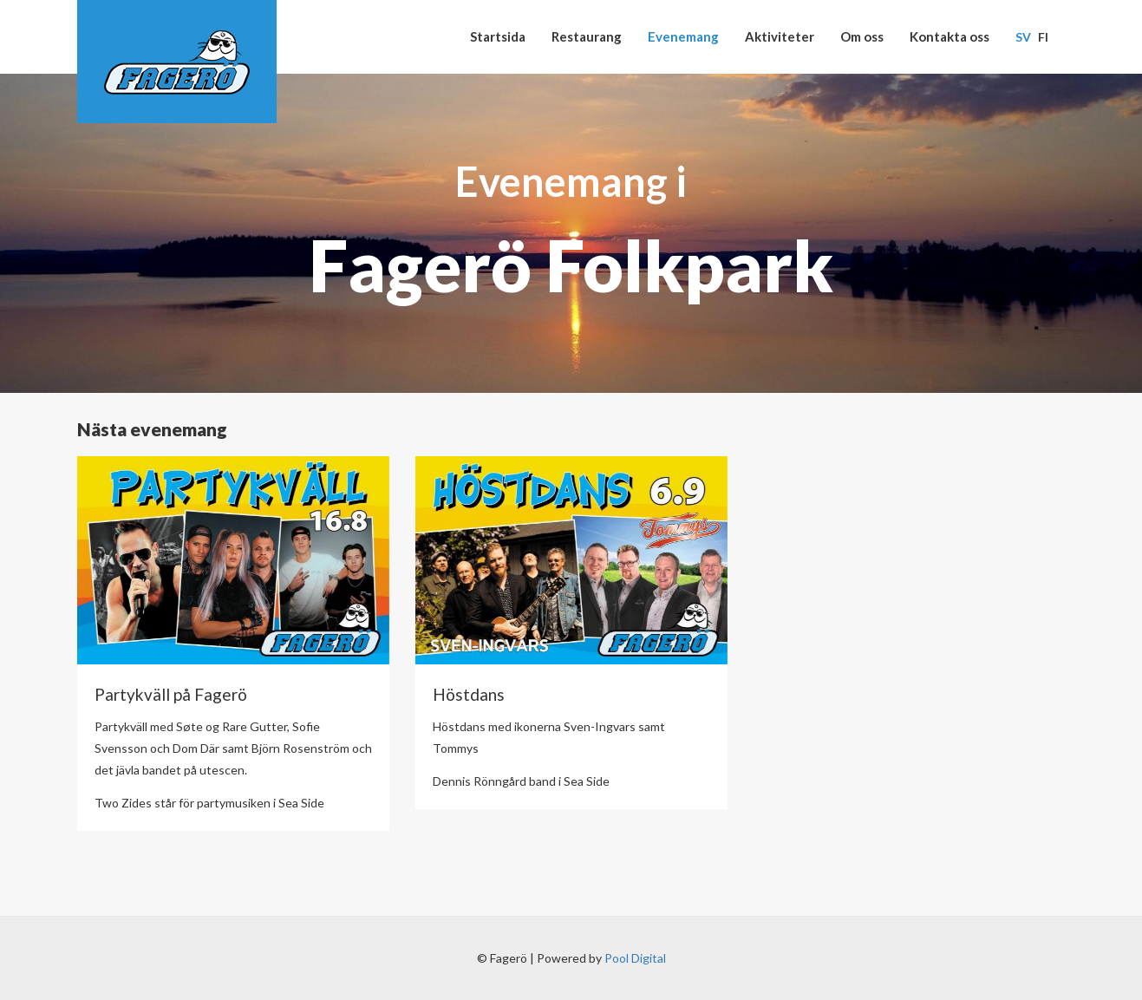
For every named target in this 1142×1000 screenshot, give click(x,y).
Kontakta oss (949, 36)
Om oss (862, 36)
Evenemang (683, 36)
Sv (1023, 36)
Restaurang (586, 36)
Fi (1043, 36)
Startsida (497, 36)
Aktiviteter (779, 36)
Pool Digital (635, 958)
